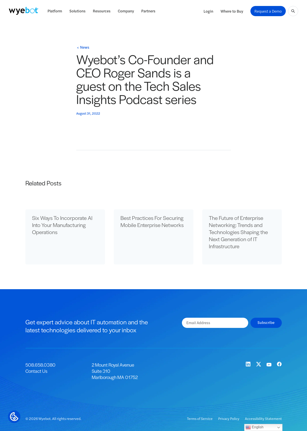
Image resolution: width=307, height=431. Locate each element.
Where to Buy (232, 11)
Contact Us (36, 371)
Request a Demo (268, 11)
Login (208, 11)
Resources (102, 10)
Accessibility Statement (263, 418)
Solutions (77, 10)
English (254, 427)
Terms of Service (200, 418)
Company (126, 10)
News (84, 47)
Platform (55, 10)
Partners (148, 10)
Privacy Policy (229, 418)
